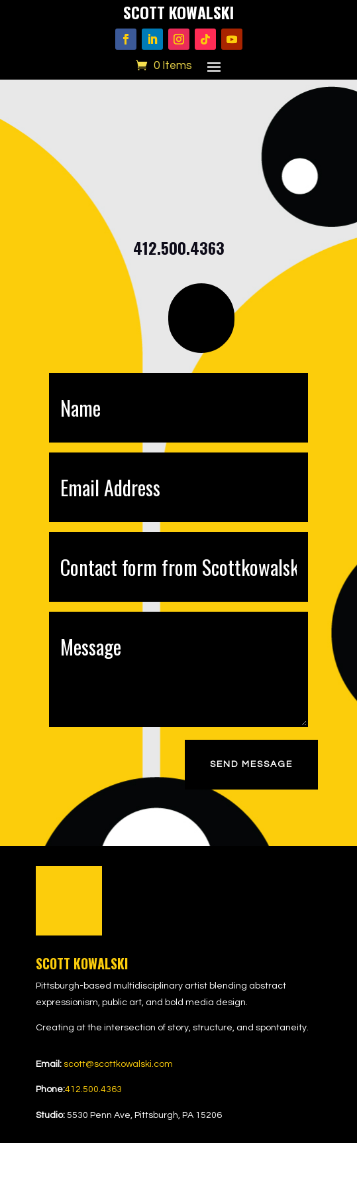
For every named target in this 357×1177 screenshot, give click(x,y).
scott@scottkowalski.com (118, 1064)
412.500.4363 (93, 1089)
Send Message (251, 764)
